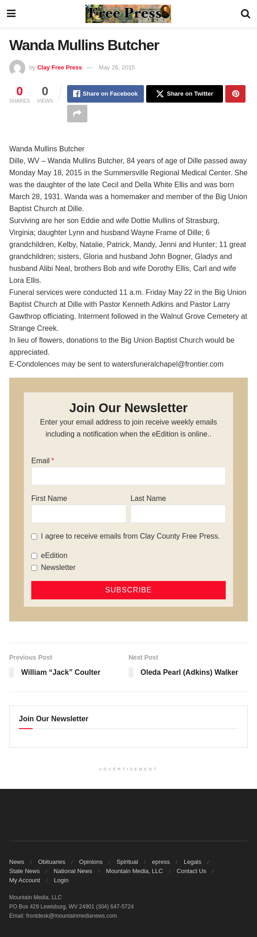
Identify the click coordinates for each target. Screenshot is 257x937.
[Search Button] (245, 14)
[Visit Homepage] (128, 14)
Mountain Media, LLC (134, 871)
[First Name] (78, 514)
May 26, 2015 (117, 67)
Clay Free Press (59, 67)
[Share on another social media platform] (77, 113)
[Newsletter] (34, 568)
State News (24, 871)
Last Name (148, 498)
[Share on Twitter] (184, 94)
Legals (192, 861)
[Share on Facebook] (105, 94)
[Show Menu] (11, 14)
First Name (49, 498)
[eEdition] (34, 556)
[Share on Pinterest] (235, 94)
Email (40, 461)
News (16, 861)
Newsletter (58, 567)
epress (161, 861)
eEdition (54, 555)
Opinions (91, 861)
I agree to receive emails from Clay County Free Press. (130, 536)
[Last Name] (178, 514)
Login (61, 880)
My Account (24, 880)
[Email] (128, 476)
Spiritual (127, 861)
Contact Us (191, 871)
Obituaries (51, 861)
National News (73, 871)
